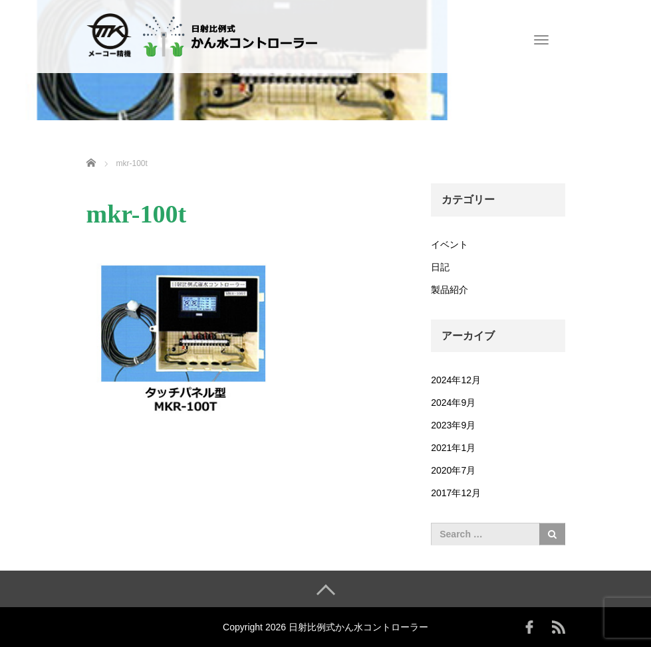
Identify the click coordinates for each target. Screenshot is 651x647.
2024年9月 (453, 402)
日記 (440, 267)
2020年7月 (453, 470)
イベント (449, 244)
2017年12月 (456, 493)
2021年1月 (453, 447)
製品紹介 (449, 289)
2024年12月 (456, 380)
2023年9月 (453, 425)
